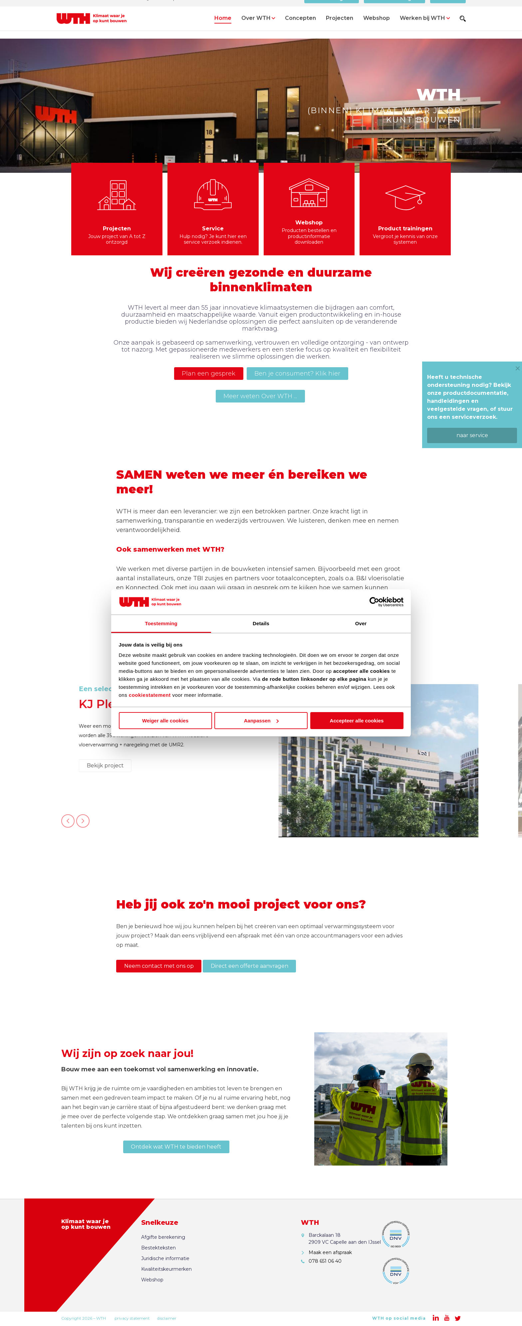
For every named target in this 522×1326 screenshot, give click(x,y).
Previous (68, 824)
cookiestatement (150, 695)
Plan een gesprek (208, 373)
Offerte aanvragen (394, 8)
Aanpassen (261, 720)
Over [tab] (361, 623)
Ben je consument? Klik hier (297, 373)
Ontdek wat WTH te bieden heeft (176, 1147)
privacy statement (132, 1318)
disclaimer (166, 1318)
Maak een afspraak (330, 1252)
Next (83, 824)
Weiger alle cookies (165, 720)
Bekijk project (356, 765)
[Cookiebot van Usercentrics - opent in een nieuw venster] (374, 602)
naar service (472, 435)
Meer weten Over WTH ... (260, 396)
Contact (448, 8)
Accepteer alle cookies (357, 720)
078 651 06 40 (325, 1261)
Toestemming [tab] (161, 623)
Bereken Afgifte (331, 8)
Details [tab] (261, 623)
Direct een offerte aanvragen (249, 966)
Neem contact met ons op (159, 966)
